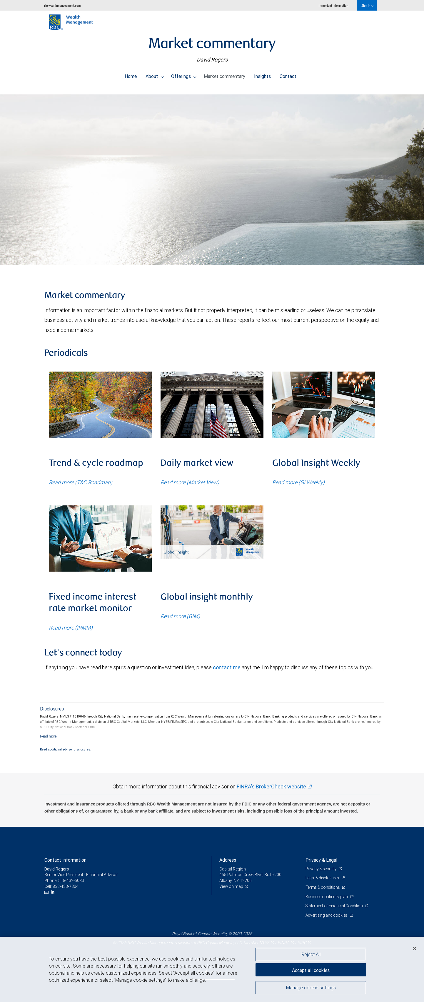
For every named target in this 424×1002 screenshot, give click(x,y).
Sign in (367, 5)
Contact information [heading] (65, 860)
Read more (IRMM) (71, 627)
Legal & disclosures (323, 878)
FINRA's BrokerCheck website (271, 786)
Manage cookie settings (311, 988)
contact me (227, 667)
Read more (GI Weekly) (298, 482)
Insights (262, 75)
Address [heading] (227, 860)
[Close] (414, 948)
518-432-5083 (71, 880)
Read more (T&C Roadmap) (80, 482)
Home (131, 75)
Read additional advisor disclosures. (65, 749)
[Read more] (48, 736)
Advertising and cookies (327, 915)
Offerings (183, 75)
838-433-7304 (66, 886)
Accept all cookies (311, 970)
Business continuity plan (327, 896)
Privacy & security (322, 868)
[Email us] (47, 892)
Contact (288, 75)
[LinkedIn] (53, 892)
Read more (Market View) (190, 482)
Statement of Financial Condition (335, 905)
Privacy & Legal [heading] (321, 860)
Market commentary (224, 75)
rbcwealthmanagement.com (62, 5)
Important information (333, 5)
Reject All (310, 954)
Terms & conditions (323, 887)
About (155, 75)
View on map (231, 886)
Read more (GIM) (180, 616)
